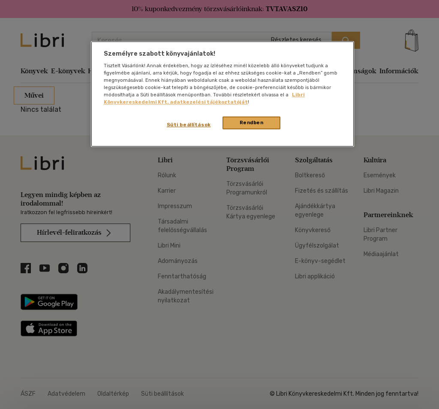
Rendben (252, 122)
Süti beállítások (189, 125)
